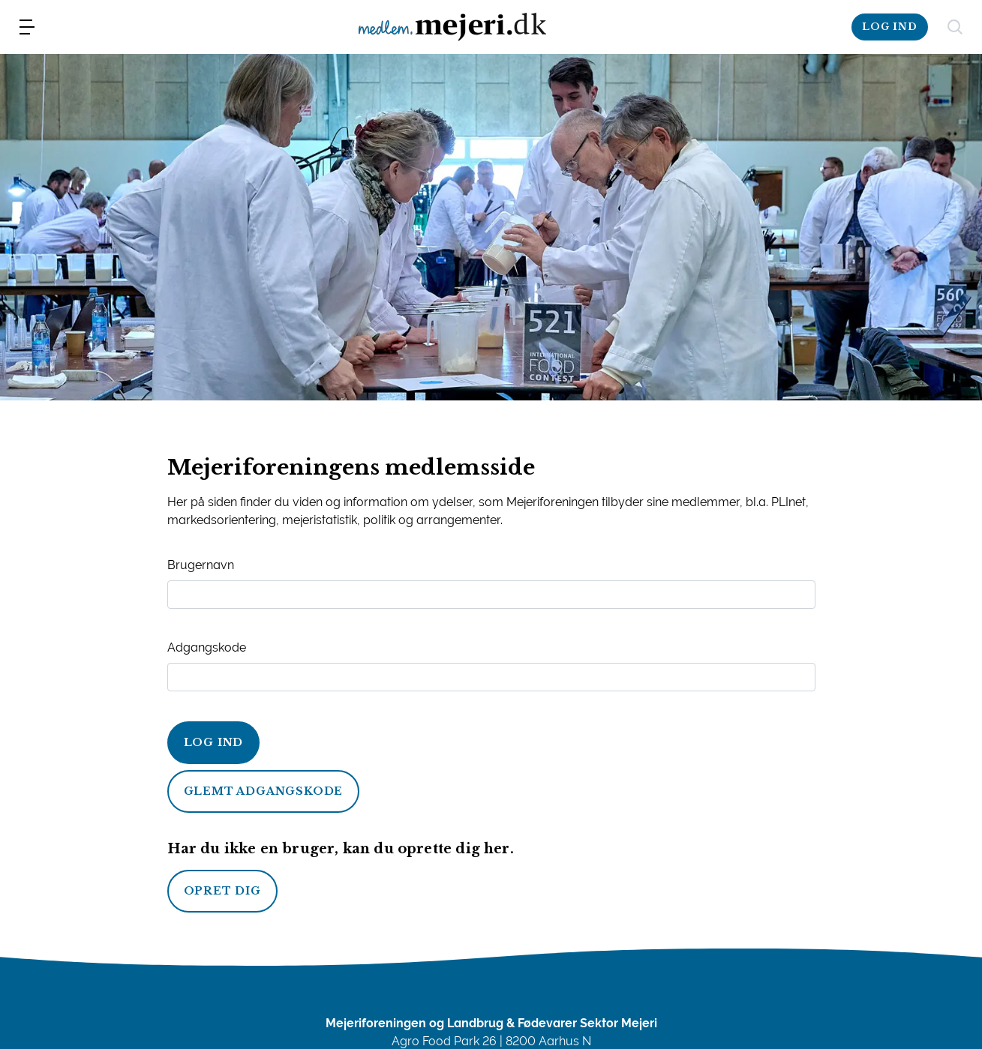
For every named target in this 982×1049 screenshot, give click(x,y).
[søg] (955, 27)
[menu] (27, 27)
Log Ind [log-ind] (889, 26)
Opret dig (222, 891)
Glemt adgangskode (264, 791)
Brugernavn (200, 565)
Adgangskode (206, 647)
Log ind (214, 742)
